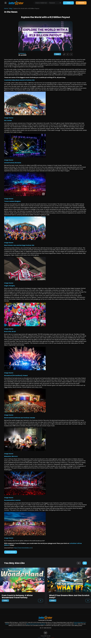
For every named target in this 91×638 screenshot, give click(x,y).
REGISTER (81, 3)
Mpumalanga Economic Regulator (36, 624)
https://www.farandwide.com (23, 548)
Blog (10, 8)
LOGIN (68, 3)
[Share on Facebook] (67, 54)
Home (6, 8)
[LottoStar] (15, 3)
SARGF (76, 624)
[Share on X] (71, 54)
